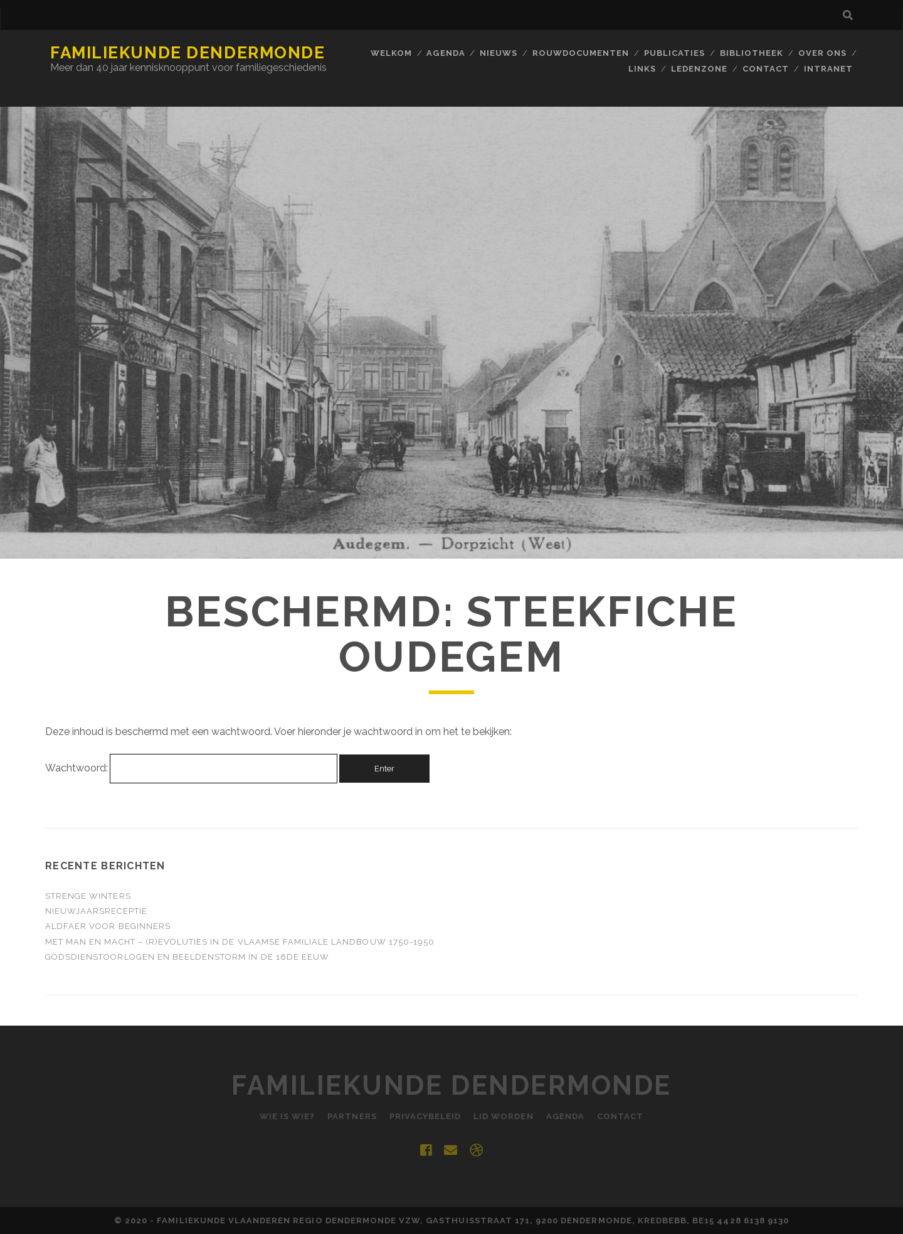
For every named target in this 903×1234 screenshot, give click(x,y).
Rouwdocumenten (581, 53)
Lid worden (503, 1116)
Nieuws (498, 53)
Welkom (391, 53)
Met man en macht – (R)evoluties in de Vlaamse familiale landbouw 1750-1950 (240, 942)
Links (642, 68)
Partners (351, 1116)
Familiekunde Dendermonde (187, 52)
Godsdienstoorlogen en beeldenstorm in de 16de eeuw (187, 957)
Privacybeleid (425, 1116)
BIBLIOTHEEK (751, 53)
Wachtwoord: (191, 768)
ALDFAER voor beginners (108, 926)
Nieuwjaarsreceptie (96, 911)
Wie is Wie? (287, 1116)
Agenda (445, 53)
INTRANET (828, 68)
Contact (765, 68)
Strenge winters (88, 896)
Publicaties (674, 53)
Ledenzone (699, 68)
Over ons (822, 53)
